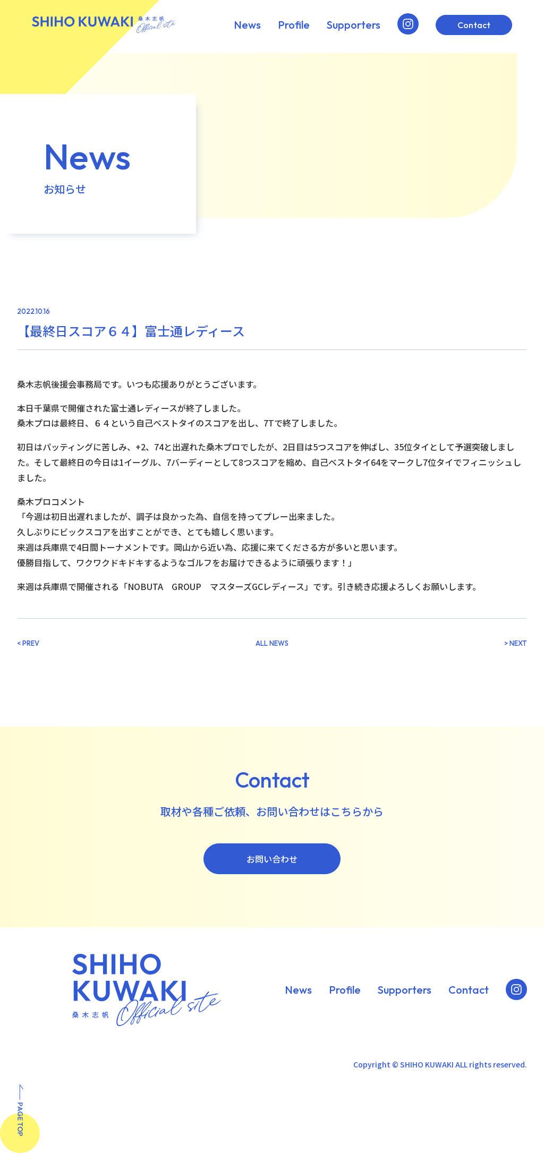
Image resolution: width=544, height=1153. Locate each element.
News (247, 25)
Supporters (353, 25)
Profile (294, 25)
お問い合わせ (272, 858)
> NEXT (515, 643)
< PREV (28, 643)
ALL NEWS (272, 643)
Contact (473, 25)
